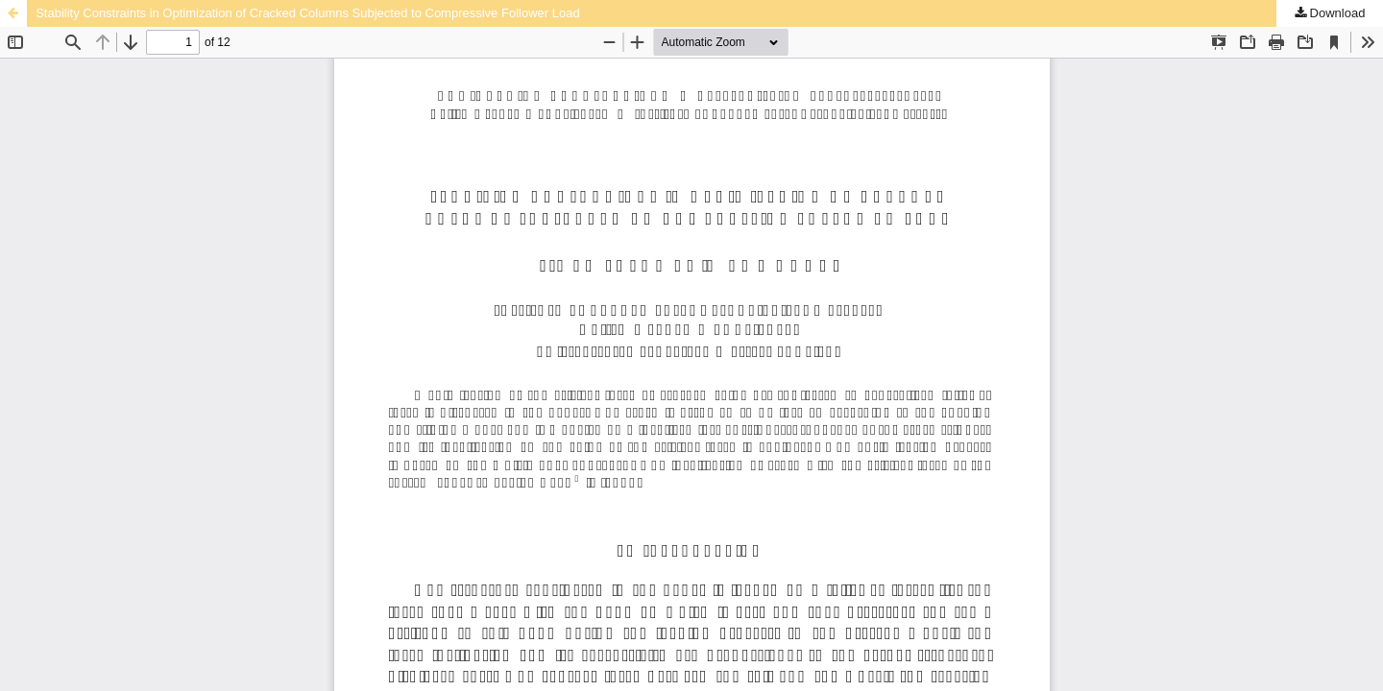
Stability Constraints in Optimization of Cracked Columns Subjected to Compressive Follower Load (307, 13)
